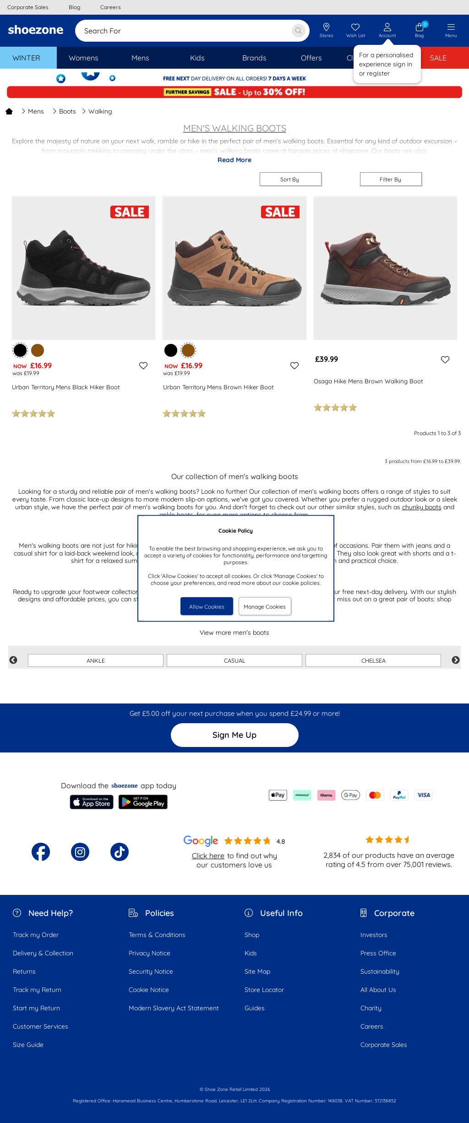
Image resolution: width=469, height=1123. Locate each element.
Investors (373, 935)
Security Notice (151, 971)
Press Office (378, 953)
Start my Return (36, 1008)
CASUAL (234, 660)
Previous (13, 660)
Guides (255, 1008)
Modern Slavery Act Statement (174, 1008)
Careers (371, 1026)
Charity (371, 1008)
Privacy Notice (149, 953)
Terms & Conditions (157, 935)
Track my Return (37, 990)
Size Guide (28, 1045)
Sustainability (379, 971)
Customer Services (40, 1026)
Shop (252, 935)
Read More (234, 160)
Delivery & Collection (43, 953)
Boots (64, 111)
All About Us (378, 990)
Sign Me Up (234, 735)
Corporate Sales (383, 1045)
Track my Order (36, 935)
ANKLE (96, 660)
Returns (24, 971)
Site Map (257, 971)
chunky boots (422, 507)
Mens (32, 111)
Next (455, 660)
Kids (251, 953)
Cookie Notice (149, 990)
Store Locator (264, 990)
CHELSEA (373, 660)
